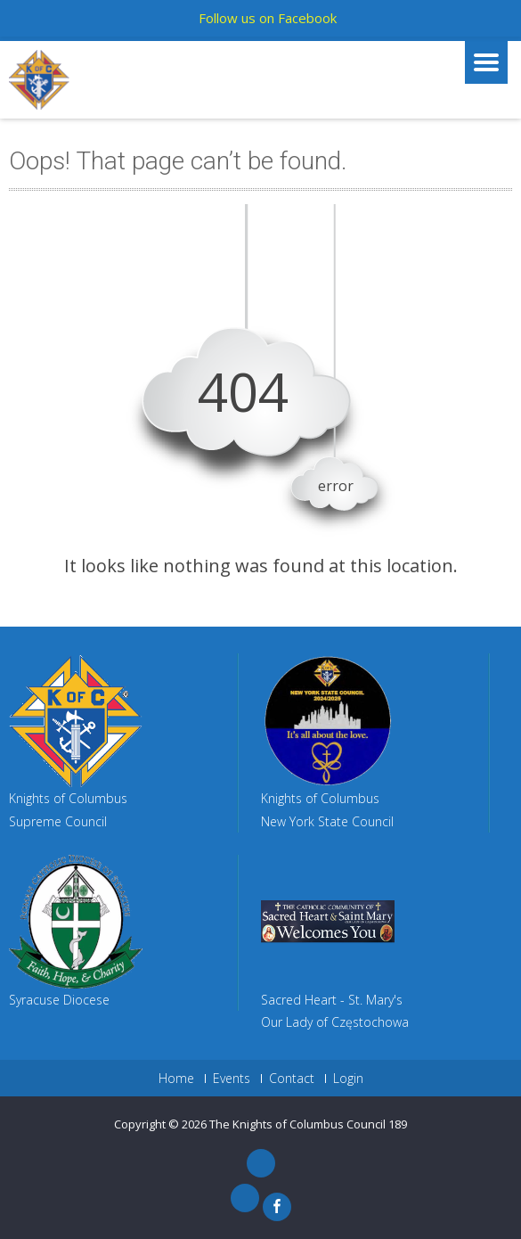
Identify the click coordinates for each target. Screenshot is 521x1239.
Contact (291, 1078)
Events (231, 1078)
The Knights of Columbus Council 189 (308, 1124)
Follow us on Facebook (268, 18)
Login (348, 1078)
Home (176, 1078)
